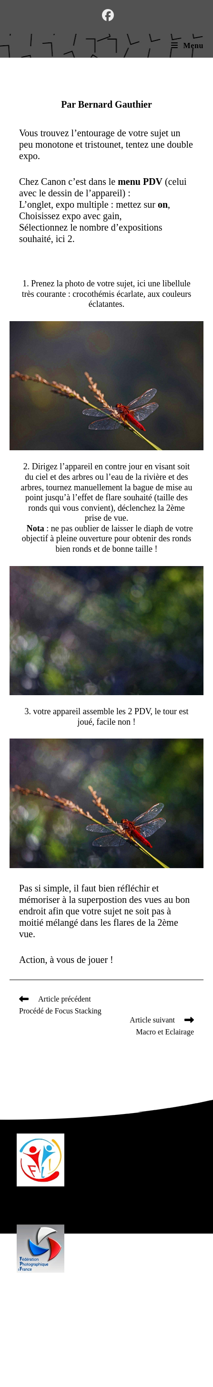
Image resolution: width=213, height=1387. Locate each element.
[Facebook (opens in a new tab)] (106, 15)
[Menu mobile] (187, 45)
